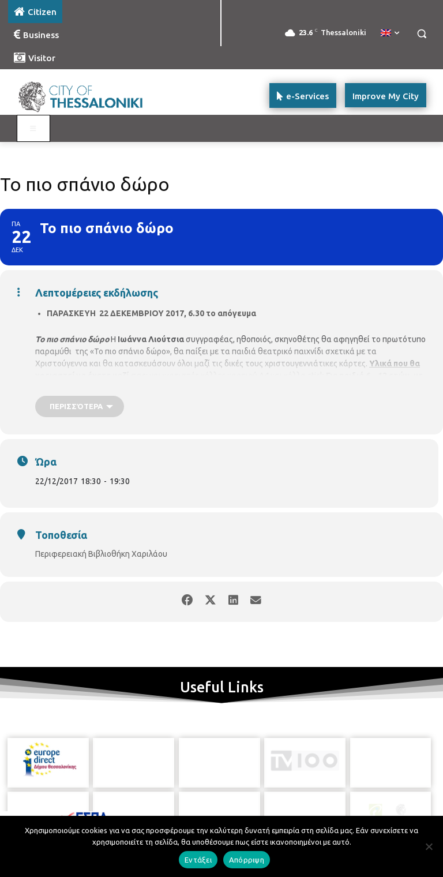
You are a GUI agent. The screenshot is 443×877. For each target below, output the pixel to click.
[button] (421, 33)
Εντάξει (198, 860)
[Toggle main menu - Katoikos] (33, 129)
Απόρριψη (246, 860)
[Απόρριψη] (428, 846)
